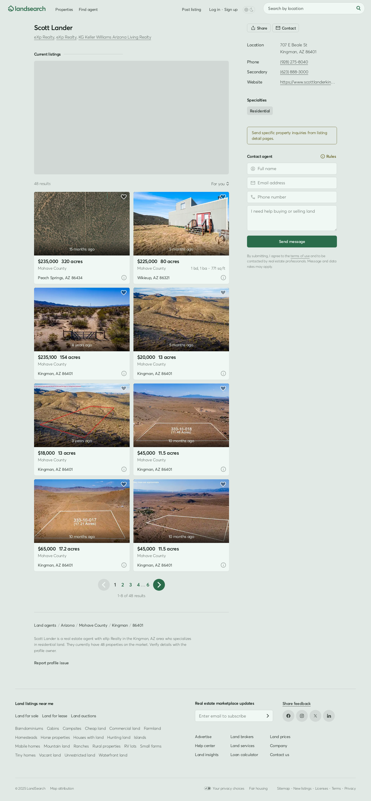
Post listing (191, 9)
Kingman (120, 625)
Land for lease (54, 715)
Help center (205, 745)
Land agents (45, 625)
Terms (336, 788)
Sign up (231, 9)
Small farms (150, 746)
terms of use (300, 256)
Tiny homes (25, 755)
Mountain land (57, 746)
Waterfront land (113, 755)
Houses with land (88, 737)
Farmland (152, 728)
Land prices (280, 736)
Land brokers (242, 736)
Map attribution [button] (62, 788)
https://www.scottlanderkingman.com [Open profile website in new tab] (315, 81)
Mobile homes (27, 746)
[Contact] (285, 28)
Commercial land (124, 728)
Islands (140, 737)
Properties (64, 9)
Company (278, 745)
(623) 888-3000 (294, 71)
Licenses (321, 788)
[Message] (292, 218)
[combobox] (314, 8)
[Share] (259, 28)
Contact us (279, 754)
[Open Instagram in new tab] (302, 716)
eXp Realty (44, 37)
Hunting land (118, 737)
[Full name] (292, 169)
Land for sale (26, 715)
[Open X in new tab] (315, 716)
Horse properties (55, 737)
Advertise (203, 736)
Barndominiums (29, 728)
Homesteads (26, 737)
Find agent (88, 9)
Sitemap (283, 788)
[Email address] (292, 183)
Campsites (72, 728)
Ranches (81, 746)
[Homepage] (22, 8)
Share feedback (297, 703)
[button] (159, 585)
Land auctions (83, 715)
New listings (302, 788)
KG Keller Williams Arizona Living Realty (115, 37)
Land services (242, 745)
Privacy (350, 788)
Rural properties (106, 746)
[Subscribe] (268, 716)
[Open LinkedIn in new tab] (329, 716)
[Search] (358, 8)
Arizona (67, 625)
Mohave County (93, 625)
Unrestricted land (80, 755)
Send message (292, 241)
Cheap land (95, 728)
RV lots (130, 746)
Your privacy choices (224, 788)
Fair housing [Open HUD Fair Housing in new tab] (258, 788)
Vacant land (50, 755)
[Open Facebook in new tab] (288, 716)
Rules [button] (328, 156)
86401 (137, 625)
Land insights (207, 754)
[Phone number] (292, 197)
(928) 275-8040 (294, 61)
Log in (214, 9)
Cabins (53, 728)
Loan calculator (244, 754)
